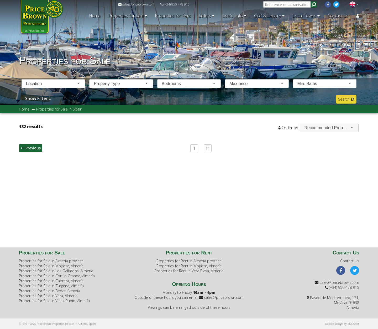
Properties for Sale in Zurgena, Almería (51, 285)
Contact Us (338, 16)
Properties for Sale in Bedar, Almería (49, 290)
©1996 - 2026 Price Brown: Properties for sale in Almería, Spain (57, 324)
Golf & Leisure (269, 16)
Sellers (206, 16)
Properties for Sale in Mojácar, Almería (51, 265)
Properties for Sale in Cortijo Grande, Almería (57, 275)
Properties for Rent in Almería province (189, 260)
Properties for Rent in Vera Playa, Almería (189, 270)
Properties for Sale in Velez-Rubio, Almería (54, 300)
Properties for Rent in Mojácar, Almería (189, 265)
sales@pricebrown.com (136, 4)
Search (346, 99)
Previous (31, 147)
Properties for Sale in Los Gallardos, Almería (56, 270)
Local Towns (306, 16)
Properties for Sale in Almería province (51, 260)
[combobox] (53, 83)
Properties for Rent (173, 16)
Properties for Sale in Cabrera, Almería (51, 280)
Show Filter (38, 98)
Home (95, 16)
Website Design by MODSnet (342, 324)
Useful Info (234, 16)
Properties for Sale (127, 16)
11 (208, 148)
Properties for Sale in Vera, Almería (48, 295)
